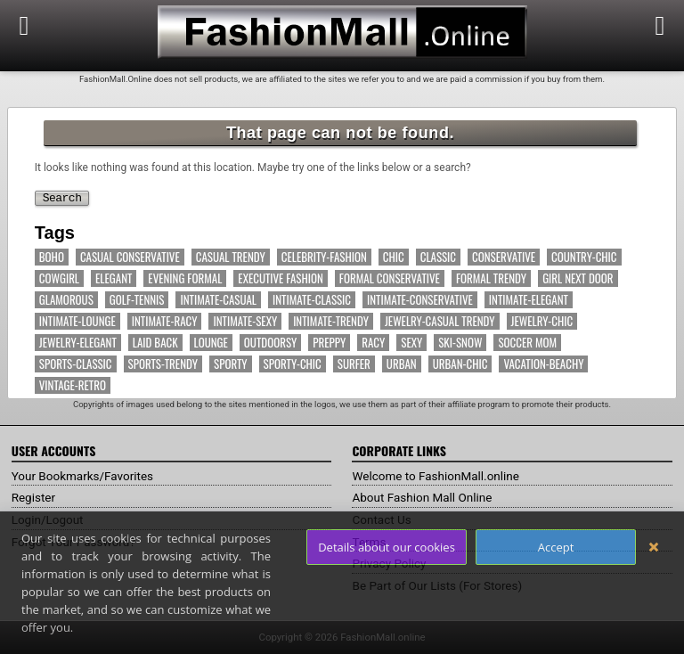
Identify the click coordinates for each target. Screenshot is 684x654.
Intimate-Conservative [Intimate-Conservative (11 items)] (420, 299)
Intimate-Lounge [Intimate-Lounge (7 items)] (77, 321)
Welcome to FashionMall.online (438, 476)
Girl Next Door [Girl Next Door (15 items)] (577, 278)
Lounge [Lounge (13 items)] (211, 342)
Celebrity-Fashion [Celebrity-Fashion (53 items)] (324, 257)
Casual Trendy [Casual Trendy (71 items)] (230, 257)
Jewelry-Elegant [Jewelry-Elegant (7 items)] (78, 342)
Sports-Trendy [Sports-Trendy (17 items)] (163, 364)
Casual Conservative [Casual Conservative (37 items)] (130, 257)
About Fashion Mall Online (424, 497)
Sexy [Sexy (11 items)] (411, 342)
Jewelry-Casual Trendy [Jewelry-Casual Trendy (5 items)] (440, 321)
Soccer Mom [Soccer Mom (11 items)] (527, 342)
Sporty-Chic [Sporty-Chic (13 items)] (293, 364)
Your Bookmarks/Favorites (85, 476)
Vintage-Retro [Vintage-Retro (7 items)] (72, 385)
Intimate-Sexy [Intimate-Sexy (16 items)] (245, 321)
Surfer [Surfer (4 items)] (354, 364)
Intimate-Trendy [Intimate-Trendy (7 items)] (331, 321)
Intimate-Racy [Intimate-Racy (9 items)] (165, 321)
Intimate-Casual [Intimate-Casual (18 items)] (218, 299)
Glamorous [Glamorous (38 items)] (66, 299)
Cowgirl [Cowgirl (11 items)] (59, 278)
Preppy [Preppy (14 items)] (329, 342)
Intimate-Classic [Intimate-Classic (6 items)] (312, 299)
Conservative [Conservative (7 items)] (503, 257)
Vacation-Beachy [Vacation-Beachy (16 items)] (543, 364)
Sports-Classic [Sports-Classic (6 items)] (75, 364)
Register (34, 497)
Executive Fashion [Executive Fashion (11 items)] (280, 278)
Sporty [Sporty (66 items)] (231, 364)
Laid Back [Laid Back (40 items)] (155, 342)
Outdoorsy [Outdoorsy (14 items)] (270, 342)
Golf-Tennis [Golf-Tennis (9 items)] (137, 299)
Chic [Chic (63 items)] (393, 257)
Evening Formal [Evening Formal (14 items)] (185, 278)
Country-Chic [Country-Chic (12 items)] (583, 257)
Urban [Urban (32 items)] (402, 364)
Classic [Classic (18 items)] (438, 257)
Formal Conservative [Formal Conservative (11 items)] (389, 278)
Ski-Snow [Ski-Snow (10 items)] (460, 342)
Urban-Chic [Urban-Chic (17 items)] (460, 364)
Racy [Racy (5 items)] (373, 342)
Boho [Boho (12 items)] (51, 257)
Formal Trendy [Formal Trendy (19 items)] (491, 278)
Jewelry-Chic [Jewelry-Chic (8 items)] (542, 321)
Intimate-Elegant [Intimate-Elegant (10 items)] (528, 299)
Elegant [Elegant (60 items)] (113, 278)
